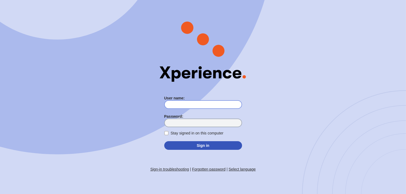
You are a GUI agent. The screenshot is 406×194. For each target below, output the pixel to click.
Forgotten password (209, 169)
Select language (242, 169)
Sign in (203, 145)
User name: (174, 98)
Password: (173, 116)
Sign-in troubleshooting (169, 169)
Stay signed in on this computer (197, 133)
